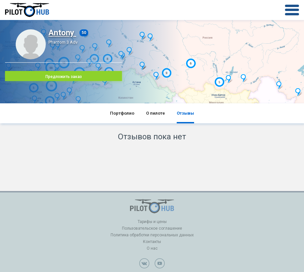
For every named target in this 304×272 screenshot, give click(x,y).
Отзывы (185, 113)
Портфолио (122, 113)
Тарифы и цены (152, 221)
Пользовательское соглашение (152, 228)
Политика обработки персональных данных (152, 235)
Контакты (152, 241)
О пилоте (155, 113)
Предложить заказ (63, 76)
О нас (152, 248)
